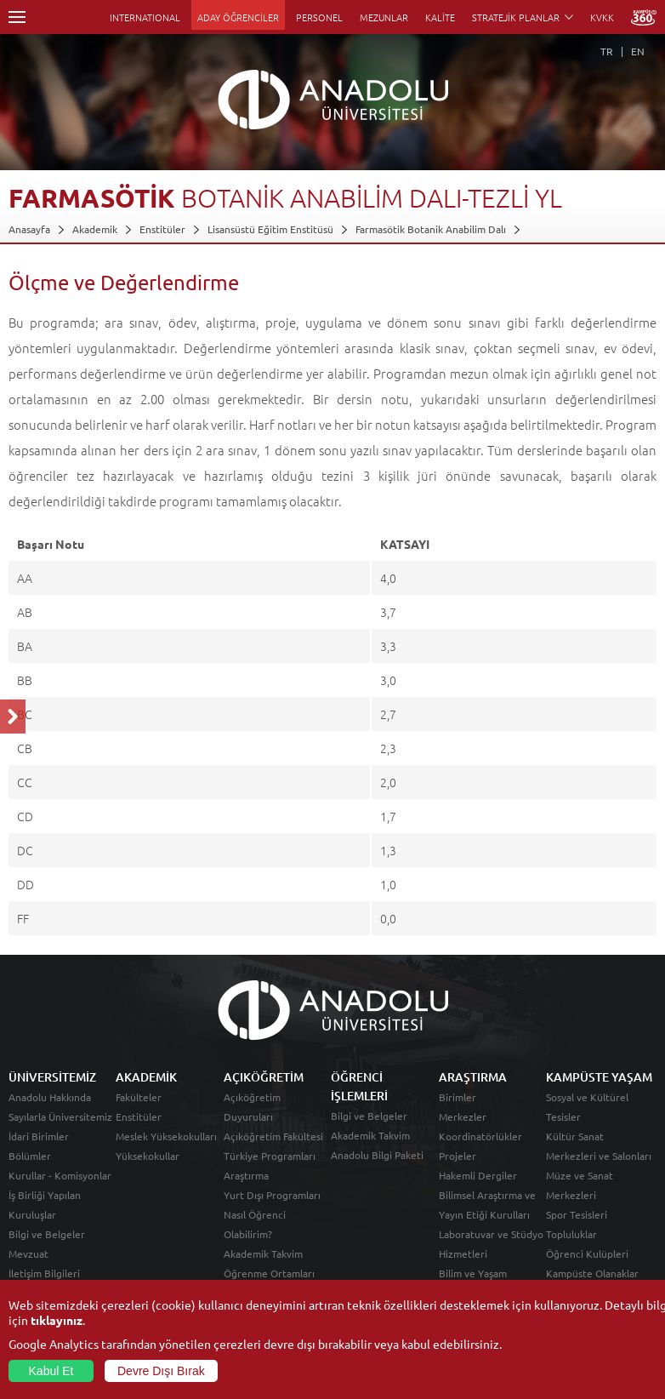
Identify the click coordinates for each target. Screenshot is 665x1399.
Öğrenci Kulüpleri (587, 1253)
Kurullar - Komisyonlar (60, 1175)
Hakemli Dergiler (478, 1175)
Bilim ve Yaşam (473, 1273)
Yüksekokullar (147, 1155)
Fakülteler (139, 1097)
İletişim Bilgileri (44, 1273)
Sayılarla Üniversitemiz (60, 1116)
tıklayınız (56, 1320)
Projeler (457, 1155)
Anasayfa (29, 229)
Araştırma (246, 1175)
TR (606, 51)
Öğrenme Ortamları (269, 1273)
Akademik (94, 229)
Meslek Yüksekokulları (166, 1136)
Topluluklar (571, 1234)
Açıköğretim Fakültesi (273, 1136)
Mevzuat (28, 1253)
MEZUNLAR (384, 17)
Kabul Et (51, 1371)
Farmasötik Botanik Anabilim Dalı (430, 229)
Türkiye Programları (269, 1155)
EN (638, 51)
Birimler (457, 1097)
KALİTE (440, 17)
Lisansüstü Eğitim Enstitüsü (270, 229)
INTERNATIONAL (145, 17)
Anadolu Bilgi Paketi (377, 1155)
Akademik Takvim (263, 1253)
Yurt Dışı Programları (272, 1195)
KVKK (602, 17)
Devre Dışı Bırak (161, 1371)
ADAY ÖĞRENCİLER (238, 17)
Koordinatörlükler (480, 1136)
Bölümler (30, 1155)
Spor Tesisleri (576, 1214)
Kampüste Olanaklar (592, 1273)
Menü (17, 17)
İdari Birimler (39, 1136)
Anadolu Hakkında (50, 1097)
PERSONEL (319, 17)
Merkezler (462, 1116)
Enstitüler (162, 229)
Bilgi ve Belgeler (47, 1234)
